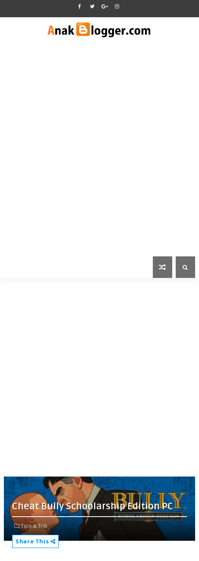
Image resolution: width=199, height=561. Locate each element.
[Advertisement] (99, 152)
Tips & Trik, (35, 526)
